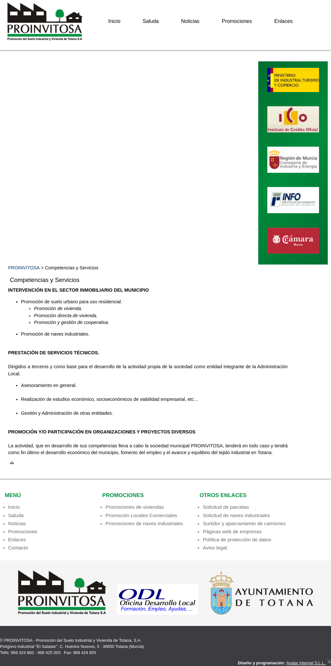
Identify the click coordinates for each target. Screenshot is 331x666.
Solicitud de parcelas (226, 507)
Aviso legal (215, 547)
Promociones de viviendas (134, 507)
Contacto (18, 547)
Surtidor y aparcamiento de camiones (244, 523)
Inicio (114, 21)
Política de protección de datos (237, 539)
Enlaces (283, 21)
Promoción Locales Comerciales (141, 515)
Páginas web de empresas (232, 531)
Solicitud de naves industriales (236, 515)
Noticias (190, 21)
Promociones (237, 21)
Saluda (151, 21)
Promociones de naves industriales (144, 523)
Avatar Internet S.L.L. (308, 663)
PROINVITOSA (23, 267)
